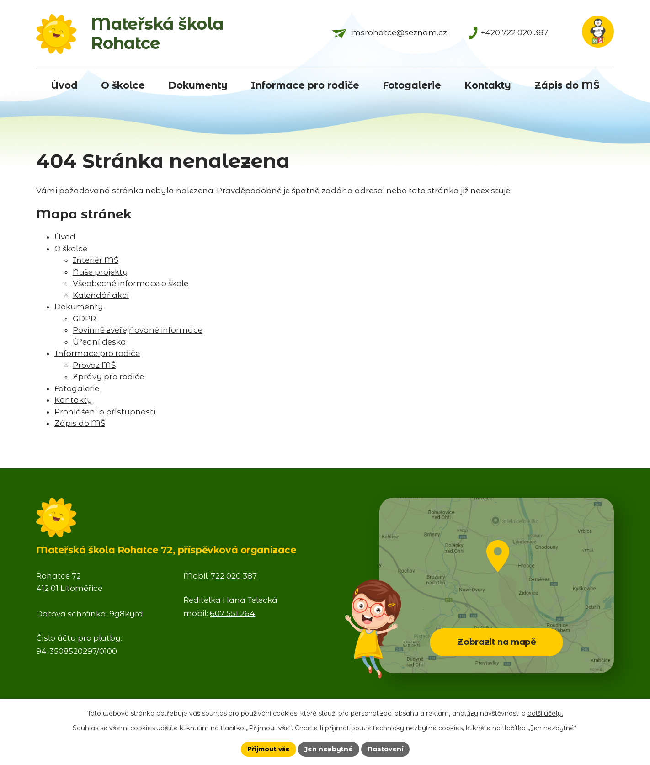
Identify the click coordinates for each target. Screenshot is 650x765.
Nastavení (385, 749)
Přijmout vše (268, 749)
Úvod (64, 236)
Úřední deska (99, 341)
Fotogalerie (76, 388)
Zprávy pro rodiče (108, 376)
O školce (70, 248)
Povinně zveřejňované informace (137, 330)
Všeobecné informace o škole (130, 283)
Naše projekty (100, 271)
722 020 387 (234, 575)
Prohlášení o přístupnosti (104, 411)
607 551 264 (232, 613)
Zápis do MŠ (79, 423)
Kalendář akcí (101, 295)
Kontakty (73, 399)
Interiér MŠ (95, 260)
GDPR (84, 318)
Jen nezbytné (328, 749)
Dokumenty (78, 306)
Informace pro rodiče (97, 353)
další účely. (545, 713)
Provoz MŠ (94, 365)
